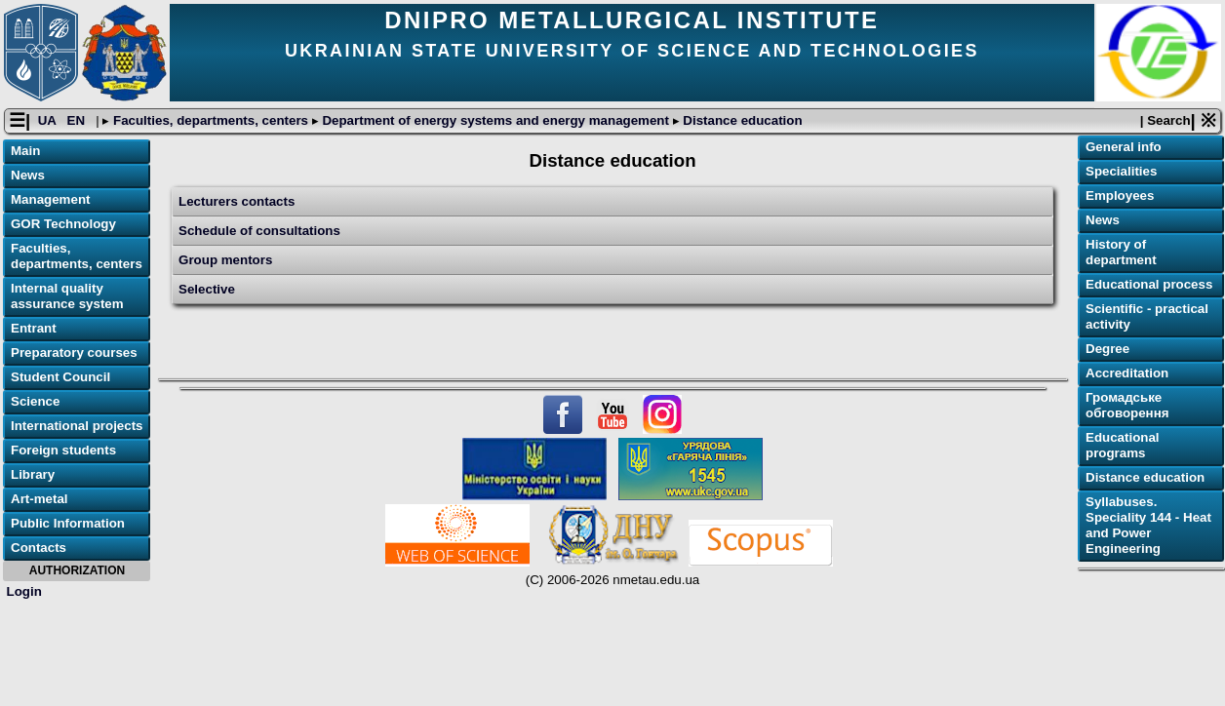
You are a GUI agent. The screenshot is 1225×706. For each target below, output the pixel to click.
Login (24, 591)
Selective (206, 289)
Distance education (741, 120)
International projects (77, 425)
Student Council (60, 377)
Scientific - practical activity (1147, 316)
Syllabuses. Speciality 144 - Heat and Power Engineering (1148, 525)
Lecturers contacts (236, 201)
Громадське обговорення (1127, 405)
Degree (1107, 348)
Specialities (1121, 171)
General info (1124, 146)
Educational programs (1123, 445)
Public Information (68, 523)
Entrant (34, 328)
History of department (1121, 252)
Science (35, 401)
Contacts (38, 547)
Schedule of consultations (259, 230)
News (28, 175)
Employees (1120, 195)
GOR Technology (63, 223)
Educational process (1149, 284)
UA (48, 120)
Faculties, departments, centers (210, 120)
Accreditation (1127, 373)
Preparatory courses (74, 352)
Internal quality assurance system (67, 296)
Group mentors (225, 260)
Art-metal (39, 498)
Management (50, 199)
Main (25, 150)
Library (33, 474)
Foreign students (63, 450)
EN (78, 120)
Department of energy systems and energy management (496, 120)
